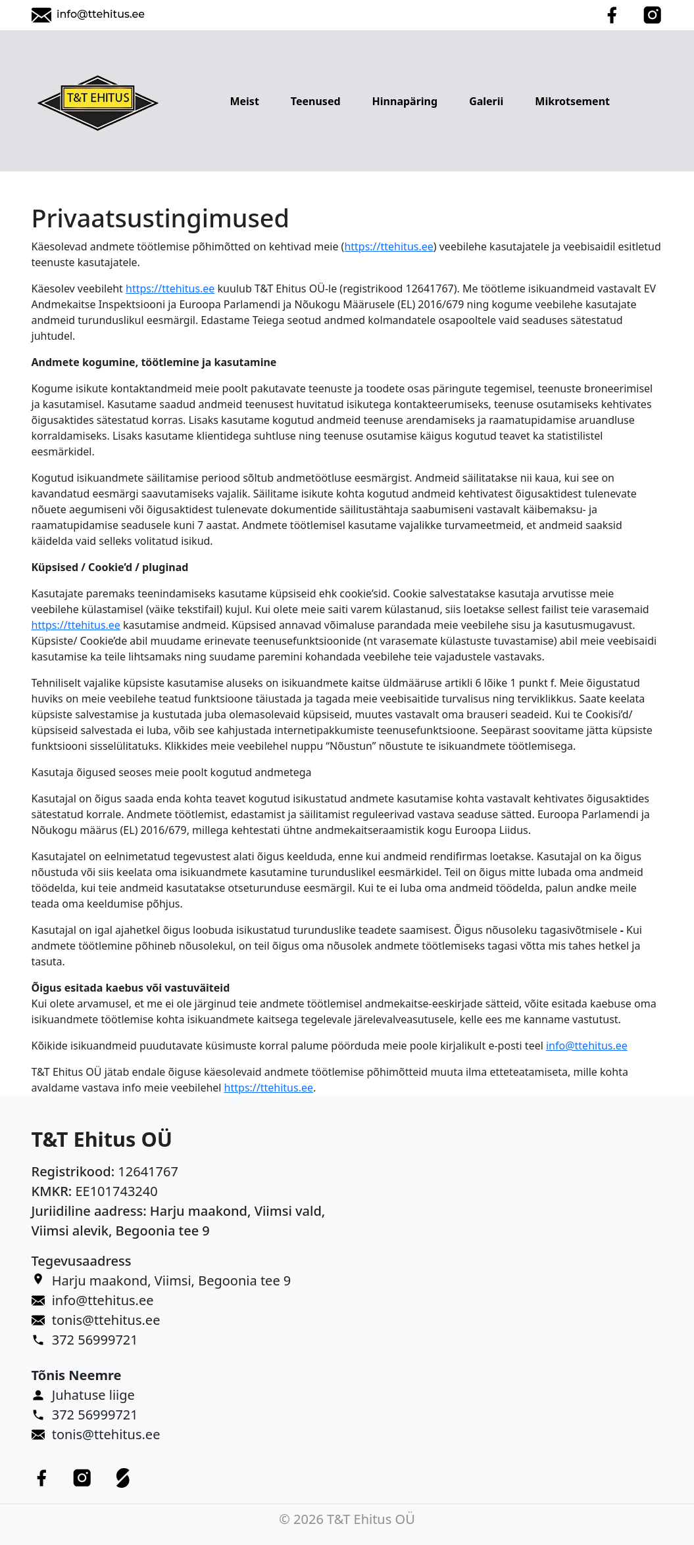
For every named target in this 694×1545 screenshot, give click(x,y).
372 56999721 (95, 1340)
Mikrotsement (572, 101)
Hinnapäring (405, 101)
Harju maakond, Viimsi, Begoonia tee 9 (171, 1280)
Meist (244, 101)
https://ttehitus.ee (388, 246)
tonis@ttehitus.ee (106, 1320)
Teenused (316, 101)
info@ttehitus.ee (101, 14)
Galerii (486, 101)
